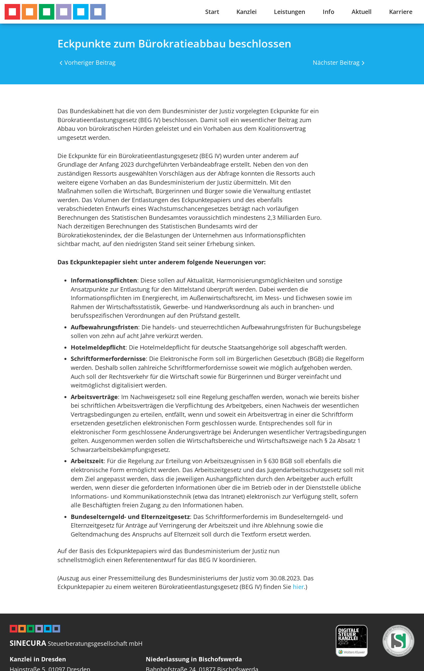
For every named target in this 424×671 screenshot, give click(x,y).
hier (298, 587)
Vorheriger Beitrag (90, 62)
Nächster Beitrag (336, 62)
